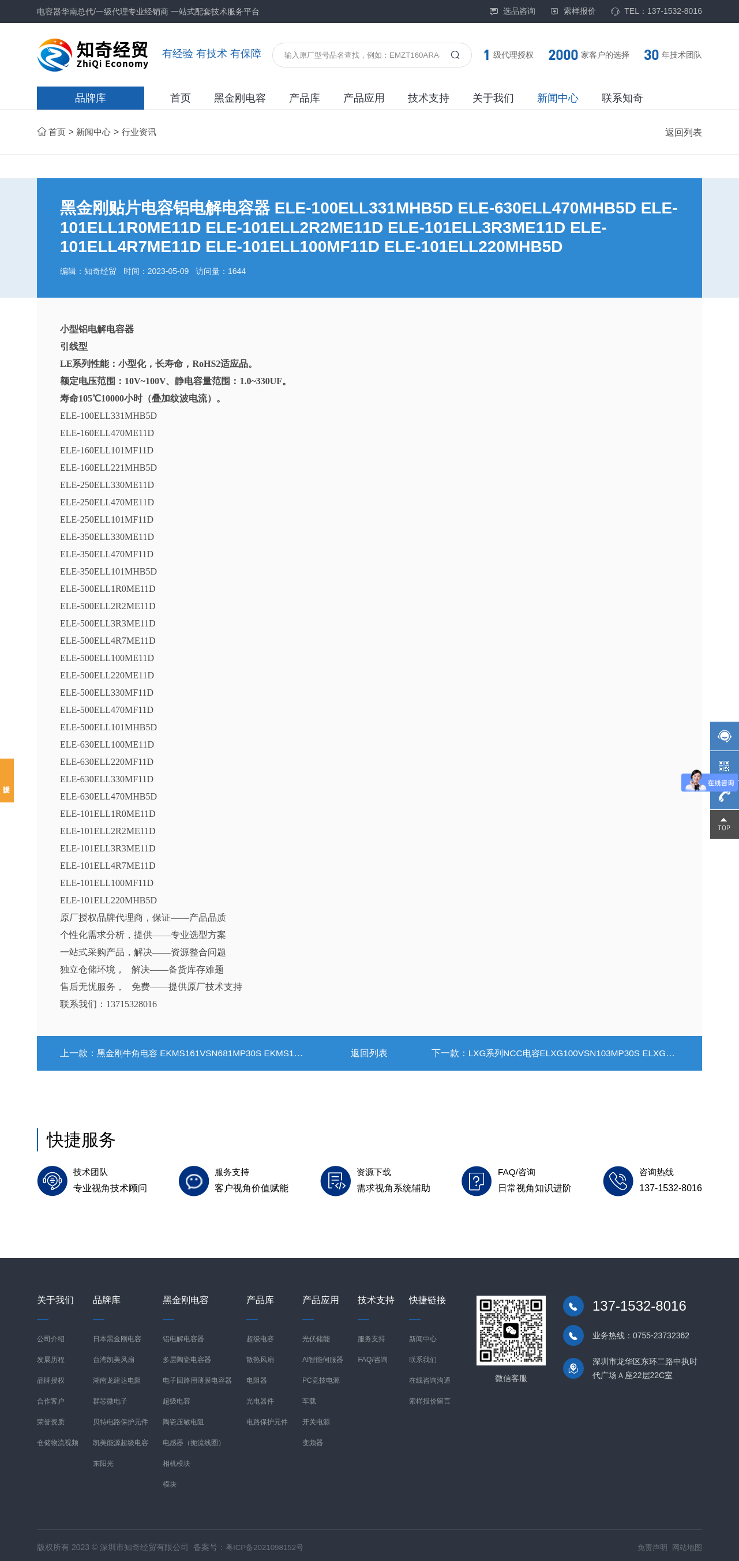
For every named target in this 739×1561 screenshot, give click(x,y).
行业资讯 (143, 132)
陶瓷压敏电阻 (183, 1418)
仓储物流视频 (57, 1439)
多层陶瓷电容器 (187, 1356)
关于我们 (493, 98)
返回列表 (683, 132)
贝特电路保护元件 (120, 1418)
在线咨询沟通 (430, 1376)
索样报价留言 (430, 1397)
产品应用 (364, 98)
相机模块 (176, 1459)
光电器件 (260, 1397)
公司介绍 (51, 1335)
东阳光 (103, 1459)
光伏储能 (316, 1335)
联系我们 (423, 1356)
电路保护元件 (267, 1418)
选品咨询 (512, 11)
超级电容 (176, 1397)
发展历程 (51, 1356)
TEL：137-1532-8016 (656, 11)
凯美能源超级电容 (120, 1439)
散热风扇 (260, 1356)
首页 (180, 98)
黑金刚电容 (240, 98)
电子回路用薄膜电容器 (197, 1376)
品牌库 (90, 98)
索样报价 (573, 11)
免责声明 (649, 1543)
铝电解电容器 (183, 1335)
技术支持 (428, 98)
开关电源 (316, 1418)
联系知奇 (622, 98)
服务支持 (371, 1335)
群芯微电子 (110, 1397)
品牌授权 (51, 1376)
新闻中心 (558, 98)
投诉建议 (7, 780)
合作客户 (51, 1397)
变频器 (312, 1439)
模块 (170, 1480)
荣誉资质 (51, 1418)
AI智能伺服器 (322, 1356)
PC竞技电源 (321, 1376)
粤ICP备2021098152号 (267, 1543)
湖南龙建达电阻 (117, 1376)
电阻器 (256, 1376)
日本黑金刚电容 (117, 1335)
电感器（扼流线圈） (194, 1439)
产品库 (304, 98)
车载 (309, 1397)
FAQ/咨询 (372, 1356)
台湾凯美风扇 (113, 1356)
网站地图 (686, 1543)
